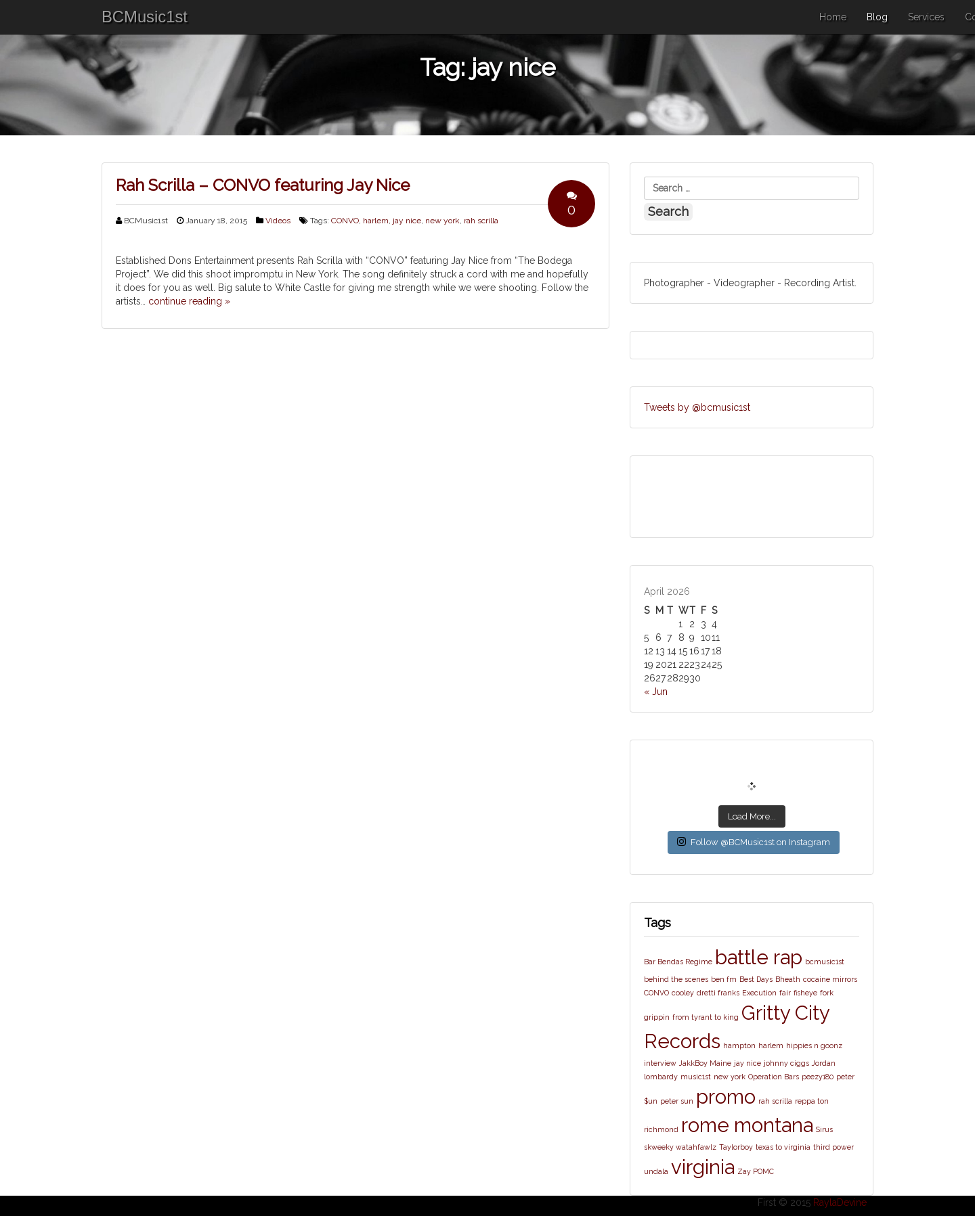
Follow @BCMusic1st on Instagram (753, 841)
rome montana (747, 1125)
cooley (683, 993)
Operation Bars (773, 1077)
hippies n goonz (814, 1045)
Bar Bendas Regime (678, 962)
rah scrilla (481, 220)
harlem (376, 220)
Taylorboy (736, 1147)
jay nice (407, 220)
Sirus (824, 1129)
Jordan (824, 1063)
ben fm (724, 979)
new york (442, 220)
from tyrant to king (705, 1017)
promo (726, 1096)
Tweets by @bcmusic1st (697, 407)
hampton (739, 1045)
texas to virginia (783, 1147)
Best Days (756, 979)
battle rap (758, 957)
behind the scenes (676, 979)
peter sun (676, 1101)
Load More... (752, 816)
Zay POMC (755, 1171)
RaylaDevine (840, 1202)
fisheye (805, 993)
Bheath (787, 979)
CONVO (345, 220)
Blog (877, 17)
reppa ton (812, 1101)
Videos (277, 220)
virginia (703, 1167)
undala (656, 1171)
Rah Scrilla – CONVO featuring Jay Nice (263, 185)
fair (785, 993)
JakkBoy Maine (705, 1063)
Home (832, 17)
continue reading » (189, 301)
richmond (661, 1129)
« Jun (656, 691)
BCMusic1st (145, 16)
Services (926, 17)
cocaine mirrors (830, 979)
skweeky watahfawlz (680, 1147)
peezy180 (817, 1077)
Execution (759, 993)
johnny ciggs (786, 1063)
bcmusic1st (824, 962)
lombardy (661, 1077)
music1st (695, 1077)
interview (660, 1063)
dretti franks (718, 993)
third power (833, 1147)
